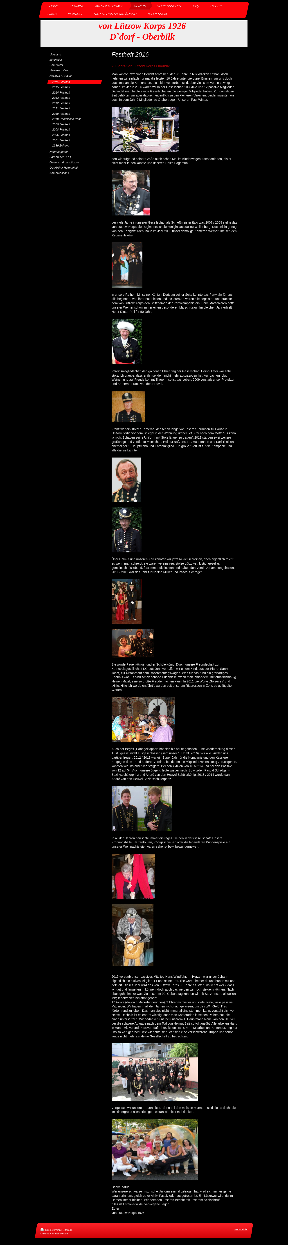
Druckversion (50, 1229)
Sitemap (67, 1229)
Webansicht (241, 1229)
